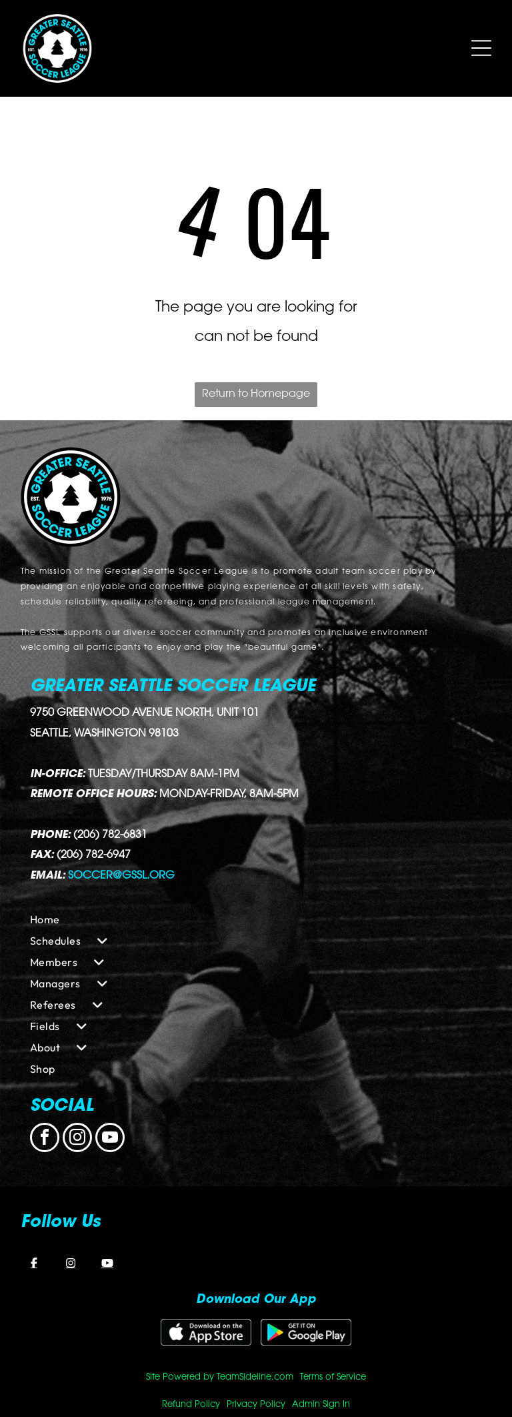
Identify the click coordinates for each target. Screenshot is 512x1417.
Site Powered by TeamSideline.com (219, 1377)
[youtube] (110, 1139)
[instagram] (77, 1139)
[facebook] (44, 1139)
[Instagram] (70, 1263)
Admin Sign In (321, 1404)
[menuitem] (256, 919)
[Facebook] (34, 1263)
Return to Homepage (256, 394)
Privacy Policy (256, 1404)
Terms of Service (333, 1377)
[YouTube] (107, 1263)
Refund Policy (191, 1404)
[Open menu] (481, 48)
